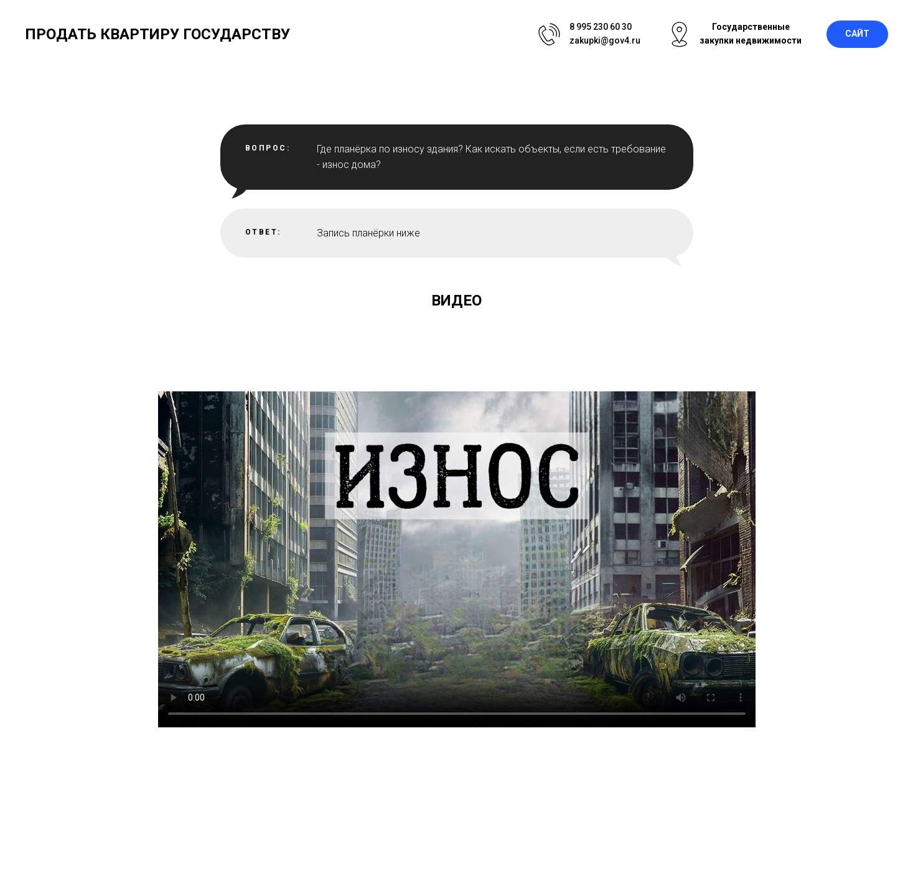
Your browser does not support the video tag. (457, 559)
